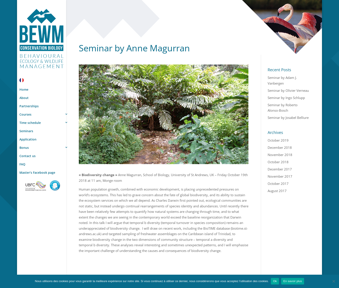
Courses (25, 114)
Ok (275, 281)
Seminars (26, 131)
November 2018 (280, 155)
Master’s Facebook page (37, 172)
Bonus (24, 148)
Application (27, 139)
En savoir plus (292, 281)
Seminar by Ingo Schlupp (286, 97)
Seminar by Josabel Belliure (288, 117)
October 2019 (278, 140)
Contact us (27, 156)
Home (23, 89)
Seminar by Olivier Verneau (288, 90)
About (24, 98)
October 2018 (278, 162)
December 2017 (280, 169)
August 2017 (277, 191)
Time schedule (30, 123)
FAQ (22, 164)
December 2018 (280, 147)
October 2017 (278, 183)
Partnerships (29, 106)
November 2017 (280, 176)
